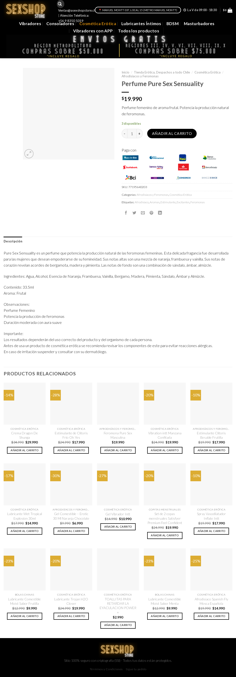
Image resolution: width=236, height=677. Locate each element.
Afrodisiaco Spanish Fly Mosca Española (211, 601)
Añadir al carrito (172, 133)
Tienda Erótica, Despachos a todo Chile (162, 72)
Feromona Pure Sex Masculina (118, 435)
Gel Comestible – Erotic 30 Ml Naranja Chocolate (71, 516)
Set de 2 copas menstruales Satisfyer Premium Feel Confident (164, 518)
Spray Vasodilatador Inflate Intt (211, 516)
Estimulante (168, 202)
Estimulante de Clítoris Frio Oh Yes (71, 435)
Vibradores (30, 23)
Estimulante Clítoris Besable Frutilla (211, 435)
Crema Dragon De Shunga (24, 435)
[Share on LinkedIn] (160, 213)
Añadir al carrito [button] (24, 450)
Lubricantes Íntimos (141, 23)
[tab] (13, 241)
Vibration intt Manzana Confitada (164, 435)
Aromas (155, 202)
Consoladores (60, 23)
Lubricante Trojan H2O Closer (71, 601)
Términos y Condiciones (106, 669)
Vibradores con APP (93, 30)
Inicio (125, 72)
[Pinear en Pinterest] (151, 213)
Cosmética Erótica (97, 23)
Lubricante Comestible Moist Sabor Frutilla (24, 601)
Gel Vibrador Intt (117, 514)
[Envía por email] (143, 213)
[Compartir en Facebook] (126, 213)
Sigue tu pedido (136, 669)
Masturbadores (199, 23)
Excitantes (183, 202)
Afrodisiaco (142, 202)
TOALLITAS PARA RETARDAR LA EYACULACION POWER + (118, 605)
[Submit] (60, 4)
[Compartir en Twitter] (134, 213)
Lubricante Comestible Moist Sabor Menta (164, 601)
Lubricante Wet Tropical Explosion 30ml (24, 516)
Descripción (13, 241)
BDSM (173, 23)
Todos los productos (138, 30)
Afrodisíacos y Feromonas (140, 76)
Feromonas (197, 202)
